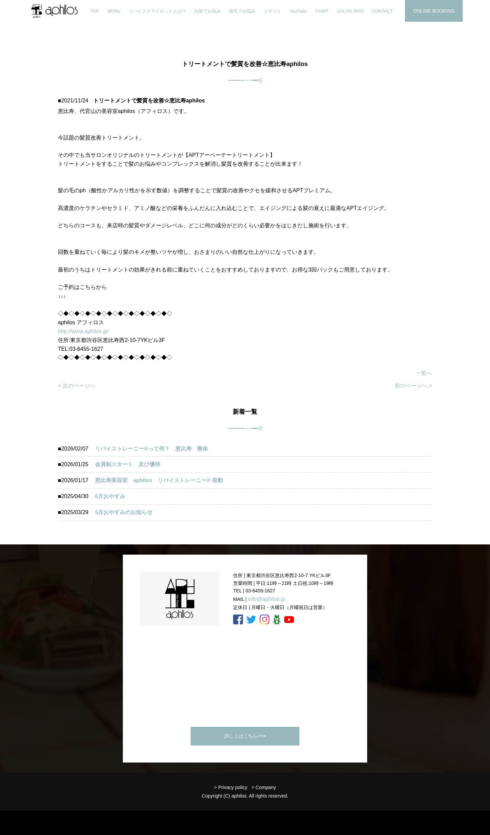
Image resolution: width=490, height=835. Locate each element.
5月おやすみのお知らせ (123, 512)
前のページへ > (413, 386)
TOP (94, 11)
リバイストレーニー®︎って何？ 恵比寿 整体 (151, 449)
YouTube (298, 11)
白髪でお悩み (207, 11)
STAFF (322, 11)
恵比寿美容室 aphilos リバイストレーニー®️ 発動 (161, 480)
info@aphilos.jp (266, 599)
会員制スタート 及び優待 (127, 464)
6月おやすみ (110, 496)
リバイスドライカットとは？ (157, 11)
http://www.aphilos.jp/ (83, 331)
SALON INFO (350, 11)
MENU (114, 11)
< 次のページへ (76, 386)
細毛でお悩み (242, 11)
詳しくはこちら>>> (245, 736)
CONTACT (382, 11)
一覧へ (424, 373)
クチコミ (272, 11)
